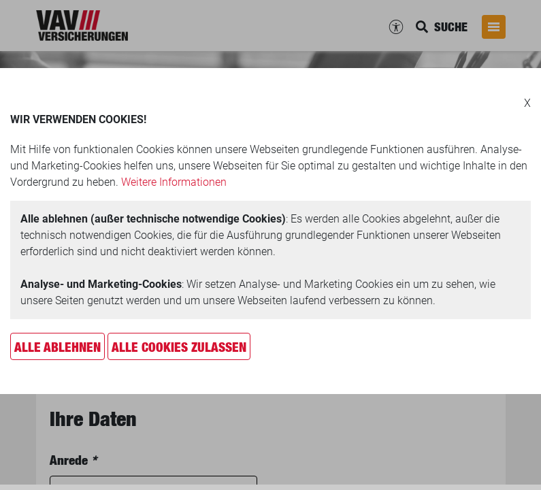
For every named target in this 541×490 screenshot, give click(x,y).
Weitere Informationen (174, 182)
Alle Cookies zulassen (179, 347)
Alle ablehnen (57, 347)
